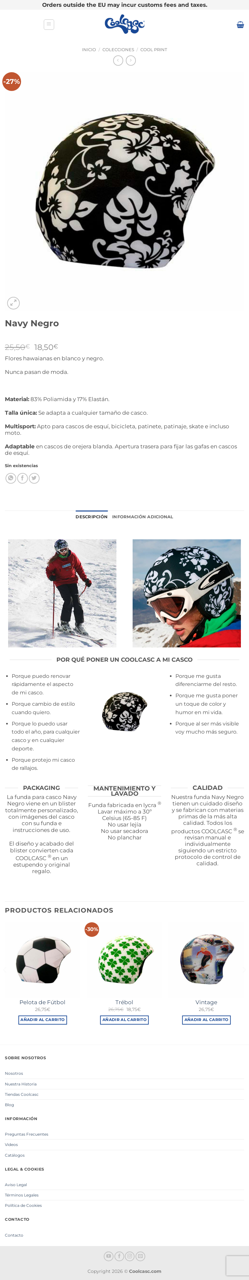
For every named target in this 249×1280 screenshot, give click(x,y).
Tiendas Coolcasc (22, 1094)
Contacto (14, 1235)
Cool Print (153, 49)
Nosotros (14, 1073)
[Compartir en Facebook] (22, 478)
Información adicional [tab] (142, 516)
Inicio (89, 49)
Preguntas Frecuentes (26, 1134)
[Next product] (118, 60)
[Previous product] (131, 60)
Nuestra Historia (21, 1084)
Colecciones (118, 49)
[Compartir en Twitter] (34, 478)
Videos (11, 1144)
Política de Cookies (23, 1205)
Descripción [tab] (92, 516)
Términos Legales (22, 1195)
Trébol (124, 1002)
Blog (9, 1104)
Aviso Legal (16, 1184)
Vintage (206, 1002)
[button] (49, 24)
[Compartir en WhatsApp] (11, 478)
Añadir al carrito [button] (42, 1019)
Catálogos (15, 1155)
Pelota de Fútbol (42, 1002)
